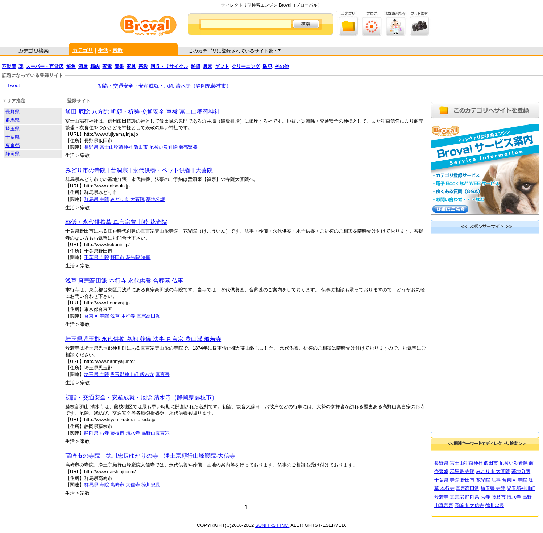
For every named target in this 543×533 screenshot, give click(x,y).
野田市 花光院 (125, 257)
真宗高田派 (148, 316)
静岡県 (12, 153)
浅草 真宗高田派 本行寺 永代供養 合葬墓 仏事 (124, 281)
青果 (119, 66)
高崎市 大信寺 (125, 484)
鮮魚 (71, 66)
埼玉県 (12, 128)
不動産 (9, 66)
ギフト (222, 66)
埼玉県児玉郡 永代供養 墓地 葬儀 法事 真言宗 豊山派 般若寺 (143, 339)
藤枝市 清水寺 (125, 433)
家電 (107, 66)
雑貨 (195, 66)
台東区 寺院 (96, 316)
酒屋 (83, 66)
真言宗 (163, 374)
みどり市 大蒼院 (127, 199)
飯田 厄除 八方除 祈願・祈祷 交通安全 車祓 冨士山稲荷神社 (142, 112)
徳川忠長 (150, 484)
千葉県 (12, 137)
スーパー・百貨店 (44, 66)
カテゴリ (82, 50)
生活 (103, 50)
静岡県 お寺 (96, 433)
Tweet (13, 85)
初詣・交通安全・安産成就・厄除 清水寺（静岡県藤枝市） (164, 86)
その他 (282, 66)
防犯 (267, 66)
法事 (145, 257)
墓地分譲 (155, 199)
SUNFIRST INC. (272, 525)
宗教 (117, 50)
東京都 (12, 145)
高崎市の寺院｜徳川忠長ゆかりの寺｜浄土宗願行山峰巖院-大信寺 (150, 456)
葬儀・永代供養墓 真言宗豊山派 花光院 (116, 222)
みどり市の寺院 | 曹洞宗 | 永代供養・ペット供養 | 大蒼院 (139, 170)
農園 (207, 66)
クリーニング (246, 66)
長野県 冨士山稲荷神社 (108, 147)
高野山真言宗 (155, 433)
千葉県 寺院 (96, 257)
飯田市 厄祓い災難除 (156, 147)
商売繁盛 (188, 147)
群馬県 (12, 120)
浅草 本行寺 (122, 316)
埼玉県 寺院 (96, 374)
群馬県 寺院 (96, 199)
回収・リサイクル (169, 66)
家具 (131, 66)
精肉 (95, 66)
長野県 (12, 111)
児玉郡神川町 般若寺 (132, 374)
